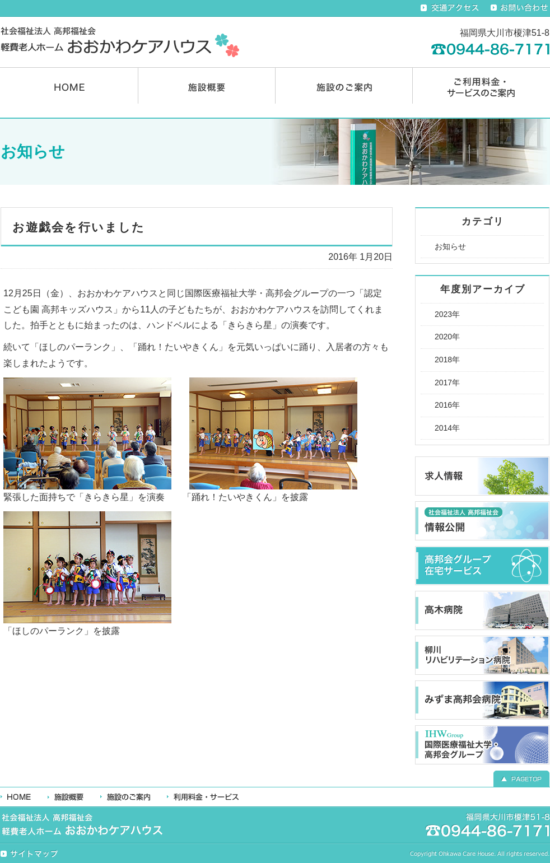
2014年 (447, 427)
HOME (69, 86)
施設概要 (206, 86)
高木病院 (482, 610)
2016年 (447, 404)
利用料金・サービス (203, 797)
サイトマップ (30, 854)
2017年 (447, 382)
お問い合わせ (520, 7)
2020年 (447, 336)
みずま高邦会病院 (482, 700)
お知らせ (450, 246)
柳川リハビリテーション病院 (482, 655)
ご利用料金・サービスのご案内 (481, 86)
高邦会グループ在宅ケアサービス (482, 565)
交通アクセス (450, 7)
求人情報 (482, 476)
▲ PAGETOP (521, 777)
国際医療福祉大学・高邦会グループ (482, 744)
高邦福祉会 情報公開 (482, 520)
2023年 (447, 314)
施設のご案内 (344, 86)
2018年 (447, 359)
